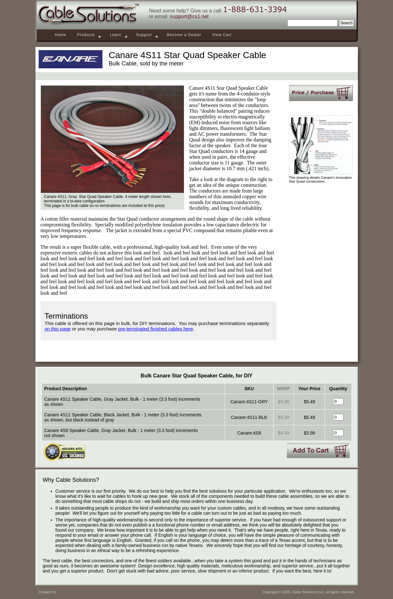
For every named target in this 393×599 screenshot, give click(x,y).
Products (86, 35)
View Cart (221, 35)
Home (60, 35)
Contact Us (47, 592)
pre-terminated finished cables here (155, 328)
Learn (115, 35)
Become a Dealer (184, 35)
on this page (58, 328)
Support (144, 35)
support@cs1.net (189, 16)
